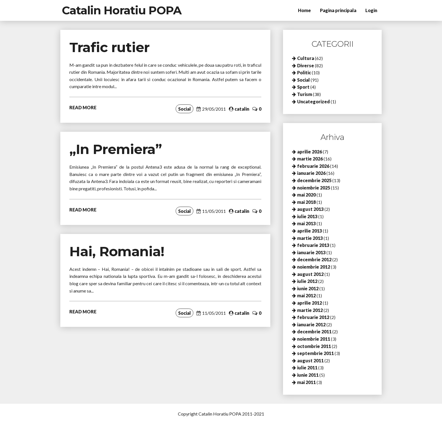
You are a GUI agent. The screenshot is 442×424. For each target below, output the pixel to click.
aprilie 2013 (309, 230)
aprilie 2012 (309, 302)
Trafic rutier (109, 47)
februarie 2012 (313, 317)
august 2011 (310, 360)
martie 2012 (310, 310)
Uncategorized (313, 101)
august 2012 (310, 274)
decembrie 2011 (314, 331)
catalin (242, 108)
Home (304, 10)
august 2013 (310, 209)
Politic (304, 72)
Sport (303, 87)
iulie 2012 (307, 281)
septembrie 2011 (315, 353)
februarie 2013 (313, 245)
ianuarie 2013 (311, 252)
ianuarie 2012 (311, 324)
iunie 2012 (308, 288)
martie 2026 (310, 158)
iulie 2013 (307, 216)
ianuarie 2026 (311, 173)
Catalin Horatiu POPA (122, 10)
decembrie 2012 (314, 259)
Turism (304, 94)
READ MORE (82, 107)
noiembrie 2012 (313, 266)
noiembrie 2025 (313, 187)
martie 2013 (310, 238)
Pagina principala (338, 10)
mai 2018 (306, 202)
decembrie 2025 (314, 180)
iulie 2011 (307, 367)
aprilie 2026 (309, 151)
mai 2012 (306, 295)
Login (371, 10)
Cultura (305, 58)
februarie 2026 (313, 166)
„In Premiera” (115, 149)
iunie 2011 (308, 375)
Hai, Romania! (116, 251)
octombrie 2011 (314, 346)
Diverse (305, 65)
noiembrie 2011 (313, 339)
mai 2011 (306, 382)
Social (184, 108)
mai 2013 (306, 223)
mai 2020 (306, 194)
